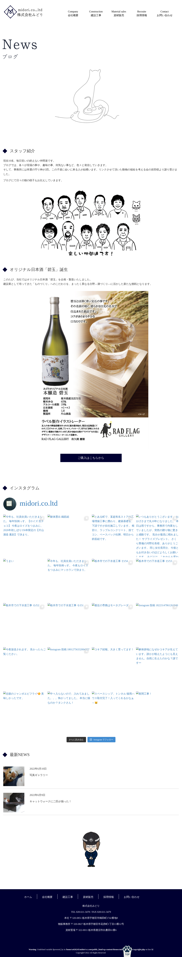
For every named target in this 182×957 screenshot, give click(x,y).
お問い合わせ (131, 897)
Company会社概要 (73, 13)
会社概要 (47, 897)
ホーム (28, 897)
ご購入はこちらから (91, 457)
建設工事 (67, 897)
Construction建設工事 (96, 13)
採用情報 (108, 897)
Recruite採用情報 (142, 13)
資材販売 (88, 897)
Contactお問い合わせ (165, 13)
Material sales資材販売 (119, 13)
